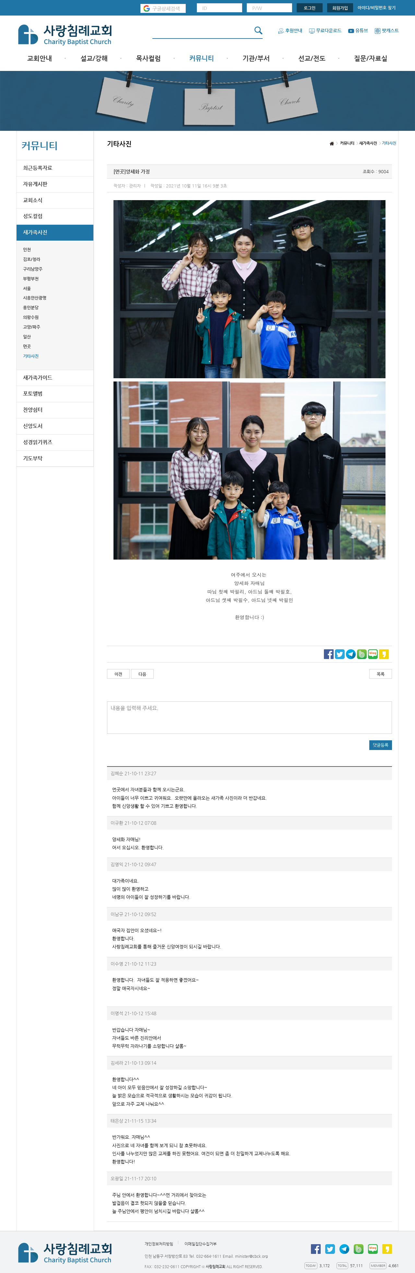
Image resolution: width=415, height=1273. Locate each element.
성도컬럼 (32, 216)
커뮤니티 (201, 58)
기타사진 (31, 356)
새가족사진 (35, 232)
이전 (118, 674)
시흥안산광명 (34, 297)
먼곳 (27, 346)
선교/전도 (312, 58)
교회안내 (39, 58)
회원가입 (340, 8)
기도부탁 (32, 458)
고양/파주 (31, 326)
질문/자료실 (370, 58)
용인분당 (31, 307)
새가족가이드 (37, 378)
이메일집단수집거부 (200, 1244)
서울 (27, 288)
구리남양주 (32, 269)
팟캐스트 (386, 30)
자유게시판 (35, 184)
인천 (27, 249)
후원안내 (290, 30)
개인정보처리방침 (159, 1244)
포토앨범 (32, 394)
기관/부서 (256, 58)
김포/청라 (31, 259)
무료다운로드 (325, 30)
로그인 (309, 8)
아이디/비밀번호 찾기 (377, 7)
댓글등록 (380, 745)
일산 (27, 336)
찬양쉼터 (32, 410)
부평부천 (31, 278)
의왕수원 (31, 317)
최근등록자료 (37, 168)
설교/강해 (94, 58)
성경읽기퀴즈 (37, 442)
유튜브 (358, 30)
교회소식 (32, 200)
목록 (381, 674)
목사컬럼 (148, 58)
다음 (142, 674)
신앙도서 (32, 426)
